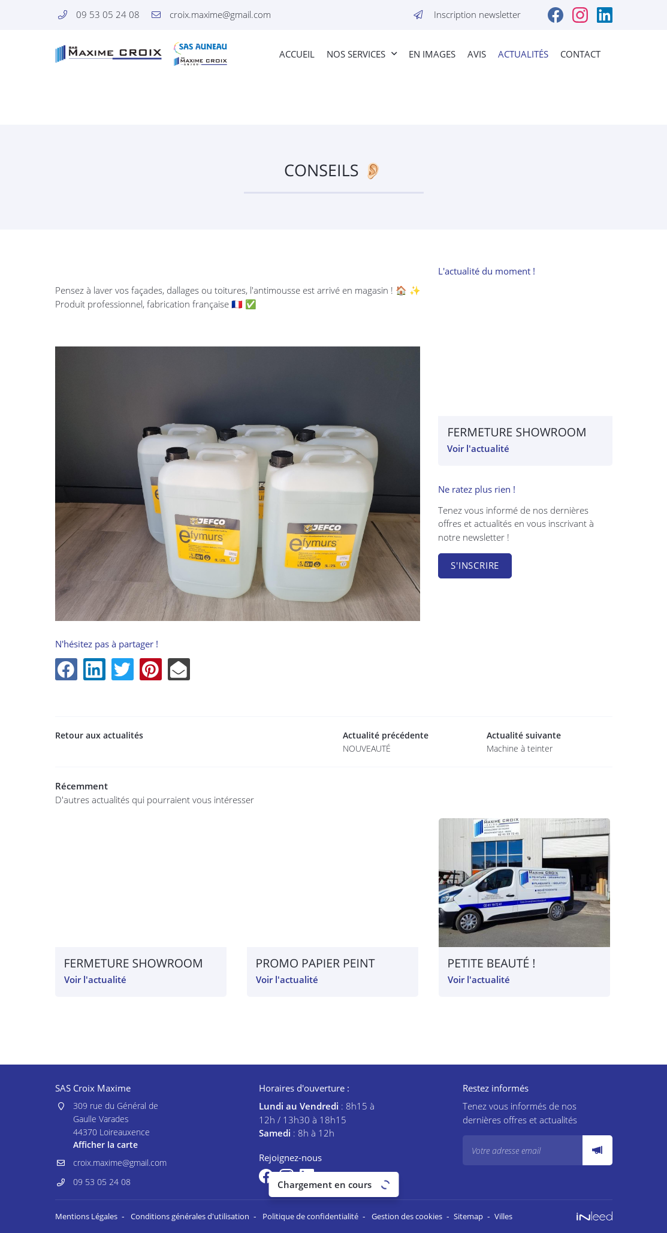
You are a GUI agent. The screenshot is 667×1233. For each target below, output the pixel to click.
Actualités (523, 54)
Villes (554, 1192)
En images (432, 54)
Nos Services (356, 54)
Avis (476, 54)
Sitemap (516, 1192)
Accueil (297, 54)
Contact (580, 54)
